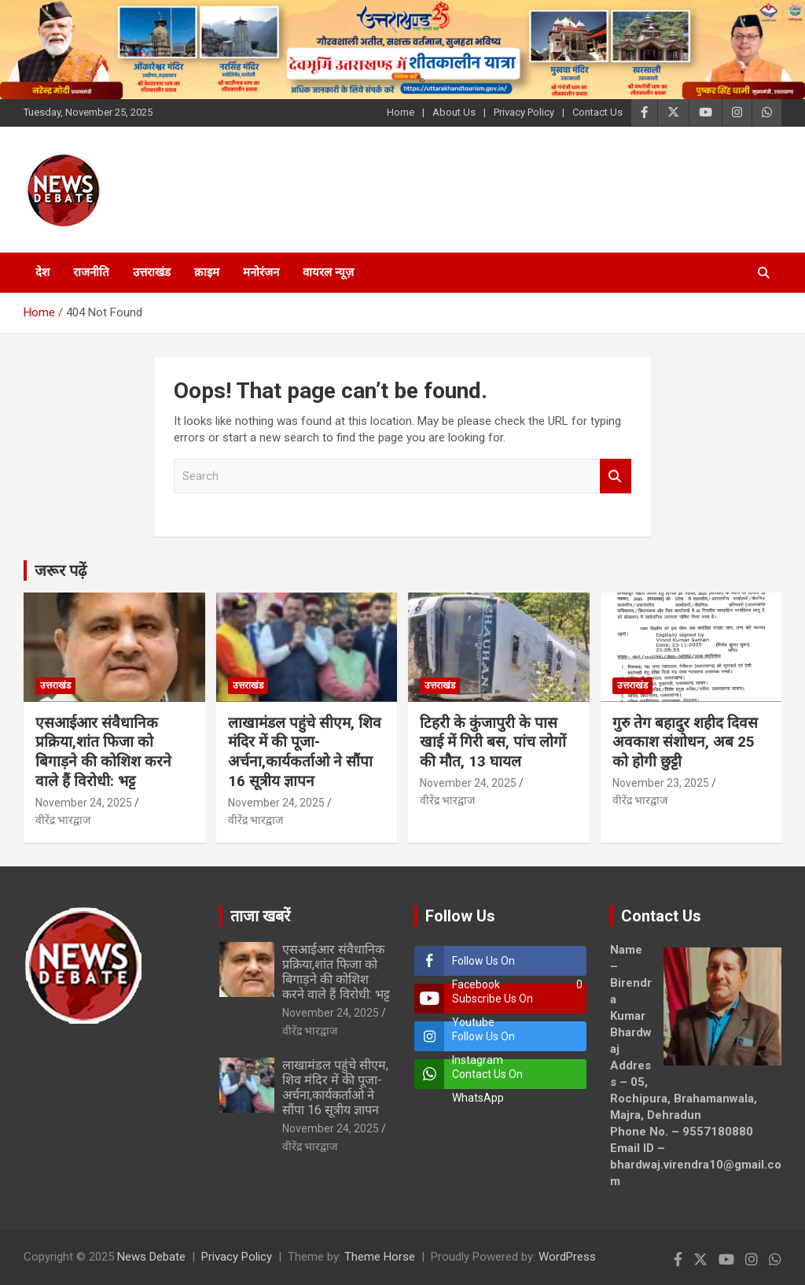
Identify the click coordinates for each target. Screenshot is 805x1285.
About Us (454, 112)
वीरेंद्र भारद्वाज (62, 820)
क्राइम (206, 272)
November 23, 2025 (660, 783)
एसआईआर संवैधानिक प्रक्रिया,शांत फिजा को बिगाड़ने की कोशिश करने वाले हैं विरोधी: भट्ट (103, 752)
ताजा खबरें (260, 916)
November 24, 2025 (83, 802)
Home (400, 112)
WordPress (567, 1257)
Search (615, 476)
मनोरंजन (261, 272)
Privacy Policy (524, 112)
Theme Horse (379, 1257)
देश (42, 272)
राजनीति (91, 272)
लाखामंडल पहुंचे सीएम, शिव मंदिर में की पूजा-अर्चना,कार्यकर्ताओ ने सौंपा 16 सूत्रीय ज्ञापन (304, 752)
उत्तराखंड (152, 272)
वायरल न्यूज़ (328, 272)
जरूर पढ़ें (60, 570)
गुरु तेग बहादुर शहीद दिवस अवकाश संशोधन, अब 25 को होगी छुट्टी (685, 742)
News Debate (151, 1257)
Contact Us (597, 112)
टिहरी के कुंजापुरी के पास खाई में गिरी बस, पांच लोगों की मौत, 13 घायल (493, 742)
